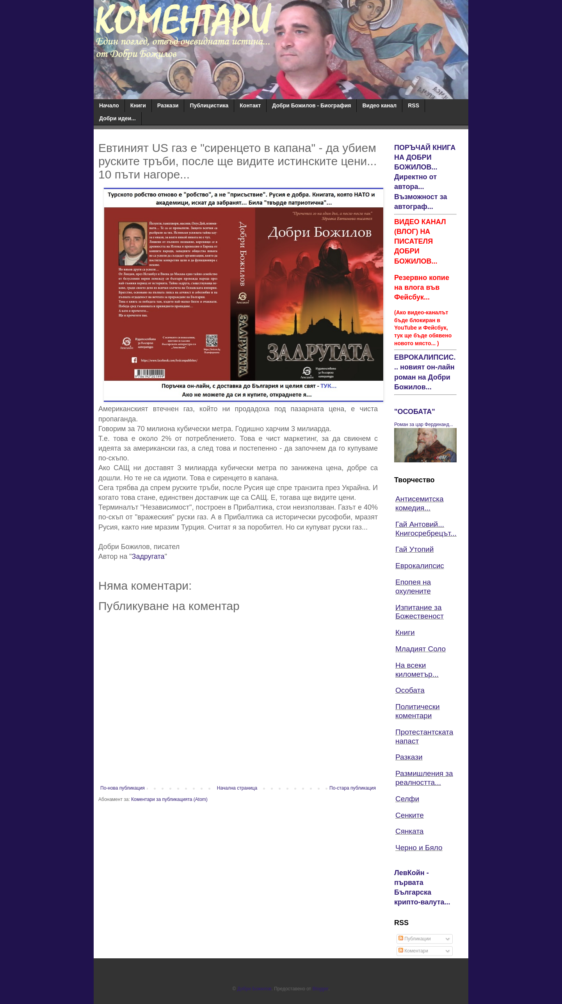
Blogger (320, 989)
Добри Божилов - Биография (311, 105)
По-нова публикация (122, 788)
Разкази (168, 105)
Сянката (409, 831)
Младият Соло (420, 649)
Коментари (413, 951)
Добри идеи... (117, 118)
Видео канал (379, 105)
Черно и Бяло (419, 848)
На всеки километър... (417, 669)
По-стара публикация (352, 788)
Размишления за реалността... (424, 777)
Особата (410, 690)
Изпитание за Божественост (419, 612)
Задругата (148, 556)
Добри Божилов (254, 989)
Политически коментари (417, 711)
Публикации (414, 939)
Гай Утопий (414, 549)
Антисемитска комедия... (419, 503)
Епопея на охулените (413, 586)
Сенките (409, 815)
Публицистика (209, 105)
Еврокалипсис (419, 566)
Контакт (250, 105)
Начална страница (237, 788)
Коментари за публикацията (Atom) (169, 799)
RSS (413, 105)
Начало (109, 105)
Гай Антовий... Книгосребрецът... (426, 528)
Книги (138, 105)
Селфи (407, 799)
